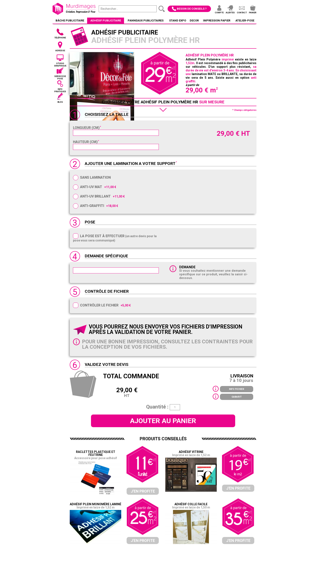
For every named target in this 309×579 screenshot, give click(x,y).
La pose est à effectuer (102, 236)
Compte (219, 12)
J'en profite (143, 491)
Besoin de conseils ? (192, 8)
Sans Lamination (95, 177)
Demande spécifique (106, 255)
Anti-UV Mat (91, 187)
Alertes (230, 12)
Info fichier (236, 389)
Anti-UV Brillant (95, 196)
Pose (90, 222)
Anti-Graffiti (92, 206)
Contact (242, 12)
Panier (252, 12)
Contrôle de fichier (107, 291)
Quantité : (157, 407)
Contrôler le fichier (99, 305)
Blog (60, 102)
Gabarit (237, 396)
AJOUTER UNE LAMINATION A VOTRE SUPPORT (130, 163)
